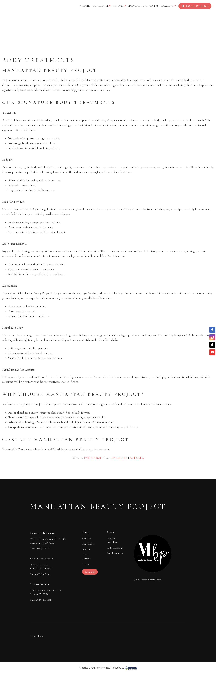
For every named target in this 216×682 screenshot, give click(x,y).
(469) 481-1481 (119, 458)
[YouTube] (212, 352)
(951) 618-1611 (92, 458)
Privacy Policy (37, 635)
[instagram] (212, 337)
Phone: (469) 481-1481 (40, 599)
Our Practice (102, 6)
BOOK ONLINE (195, 6)
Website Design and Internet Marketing (100, 667)
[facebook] (212, 330)
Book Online (136, 458)
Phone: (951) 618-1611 (40, 548)
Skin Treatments (115, 553)
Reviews (153, 6)
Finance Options (137, 6)
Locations (168, 6)
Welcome (85, 6)
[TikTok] (212, 345)
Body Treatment (115, 547)
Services (119, 6)
